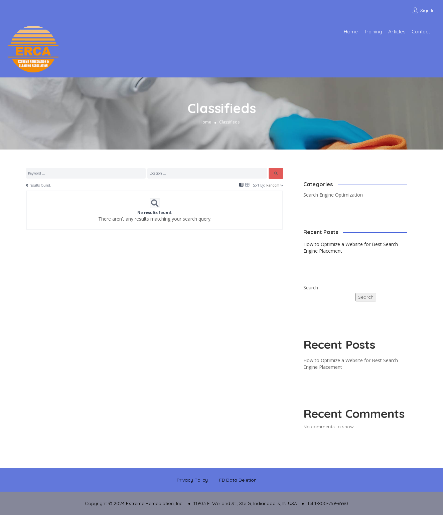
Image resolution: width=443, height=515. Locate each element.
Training (373, 31)
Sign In (427, 10)
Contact (421, 31)
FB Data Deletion (238, 480)
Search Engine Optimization (333, 195)
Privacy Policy (192, 480)
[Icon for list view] (241, 185)
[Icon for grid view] (247, 185)
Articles (397, 31)
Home (351, 31)
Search (310, 287)
